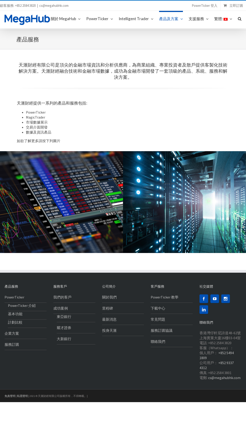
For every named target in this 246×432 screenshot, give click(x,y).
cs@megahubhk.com (54, 5)
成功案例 (60, 308)
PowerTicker (14, 297)
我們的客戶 (62, 297)
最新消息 (109, 319)
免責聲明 (10, 396)
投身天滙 (109, 330)
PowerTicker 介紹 (22, 305)
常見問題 (158, 319)
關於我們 (109, 297)
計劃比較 (15, 322)
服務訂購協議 (161, 330)
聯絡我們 (158, 341)
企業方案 (12, 333)
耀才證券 (64, 327)
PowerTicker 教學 (164, 297)
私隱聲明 (22, 396)
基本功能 (15, 314)
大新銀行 (64, 339)
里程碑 (107, 308)
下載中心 (158, 308)
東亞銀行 (64, 316)
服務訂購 (12, 344)
